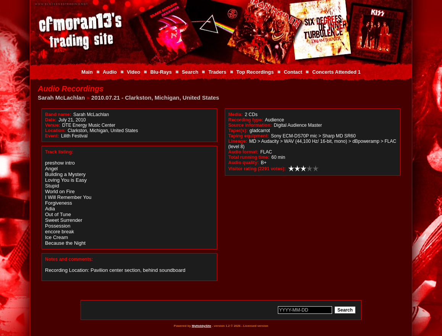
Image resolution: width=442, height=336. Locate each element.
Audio (110, 72)
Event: (52, 136)
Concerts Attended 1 (336, 72)
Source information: (250, 125)
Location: (55, 130)
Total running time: (248, 157)
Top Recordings (255, 72)
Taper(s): (237, 130)
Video (133, 72)
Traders (217, 72)
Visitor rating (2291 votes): (257, 168)
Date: (50, 120)
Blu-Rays (161, 72)
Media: (235, 114)
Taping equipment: (248, 136)
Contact (293, 72)
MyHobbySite (201, 326)
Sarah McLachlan (61, 97)
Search (190, 72)
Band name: (58, 114)
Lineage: (237, 141)
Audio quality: (243, 162)
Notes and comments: (69, 259)
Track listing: (59, 152)
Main (87, 72)
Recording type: (245, 120)
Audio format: (243, 152)
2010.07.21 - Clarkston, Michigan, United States (155, 97)
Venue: (52, 125)
